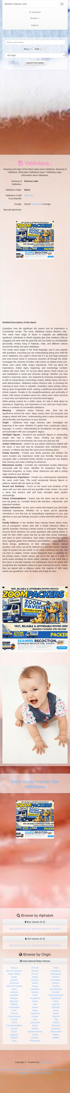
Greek (35, 983)
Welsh (56, 1034)
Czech (14, 1022)
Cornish (14, 1019)
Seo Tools (6, 1070)
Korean (35, 1016)
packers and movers (42, 1073)
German (35, 980)
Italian (35, 1010)
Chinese (14, 1013)
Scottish (56, 992)
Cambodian (14, 1007)
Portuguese (55, 974)
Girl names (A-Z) (35, 938)
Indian (35, 1001)
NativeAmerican (35, 1031)
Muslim (35, 1028)
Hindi (35, 995)
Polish (56, 968)
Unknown (55, 1028)
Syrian (56, 1013)
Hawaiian (35, 989)
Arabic (14, 977)
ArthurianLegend (14, 986)
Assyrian (14, 992)
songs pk (15, 1070)
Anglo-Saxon (14, 974)
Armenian (14, 983)
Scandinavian (55, 989)
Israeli (35, 1007)
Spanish (56, 1004)
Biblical (14, 1004)
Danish (14, 1028)
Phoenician (35, 1040)
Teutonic (56, 1016)
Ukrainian (55, 1025)
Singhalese (56, 998)
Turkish (55, 1022)
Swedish (56, 1007)
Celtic (14, 1010)
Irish (35, 1004)
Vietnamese (56, 1031)
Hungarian (35, 998)
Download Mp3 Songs (30, 1070)
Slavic (56, 1001)
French (35, 974)
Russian (56, 983)
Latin (35, 1019)
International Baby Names (35, 961)
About (35, 25)
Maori (35, 1025)
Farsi (14, 1040)
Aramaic (14, 980)
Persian (35, 1037)
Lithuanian (35, 1022)
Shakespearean (55, 995)
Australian (14, 995)
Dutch (14, 1031)
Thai (56, 1019)
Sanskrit (56, 986)
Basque (14, 998)
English (14, 1037)
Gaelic (35, 977)
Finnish (35, 968)
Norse (35, 1034)
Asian (14, 989)
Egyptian (14, 1034)
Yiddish (55, 1037)
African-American (14, 971)
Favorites (35, 12)
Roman (55, 977)
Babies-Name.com (16, 3)
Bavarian (14, 1001)
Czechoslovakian (14, 1025)
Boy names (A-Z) (35, 922)
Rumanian (56, 980)
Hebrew (35, 992)
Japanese (35, 1013)
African (14, 968)
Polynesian (56, 971)
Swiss (56, 1010)
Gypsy (35, 986)
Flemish (35, 971)
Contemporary (14, 1016)
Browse (35, 18)
